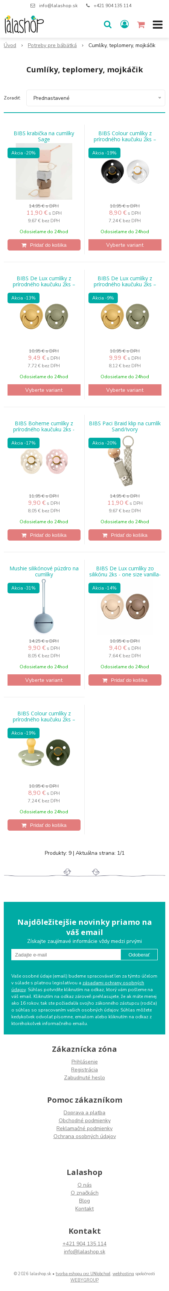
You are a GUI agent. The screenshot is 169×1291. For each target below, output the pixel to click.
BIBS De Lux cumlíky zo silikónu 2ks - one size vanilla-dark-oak (125, 574)
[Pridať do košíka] (44, 245)
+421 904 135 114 (112, 6)
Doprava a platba (84, 1112)
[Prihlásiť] (124, 24)
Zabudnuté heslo (84, 1077)
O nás (85, 1185)
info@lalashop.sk (58, 6)
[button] (107, 24)
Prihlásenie (85, 1061)
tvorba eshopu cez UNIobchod (83, 1274)
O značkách (85, 1192)
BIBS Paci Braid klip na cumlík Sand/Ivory (125, 426)
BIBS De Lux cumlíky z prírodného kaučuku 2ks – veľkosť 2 (44, 284)
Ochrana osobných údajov (84, 1136)
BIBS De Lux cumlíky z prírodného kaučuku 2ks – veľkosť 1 (125, 284)
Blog (84, 1200)
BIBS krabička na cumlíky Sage (44, 136)
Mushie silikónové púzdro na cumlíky (44, 571)
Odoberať (139, 955)
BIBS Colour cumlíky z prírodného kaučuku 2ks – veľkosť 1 (125, 139)
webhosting (123, 1274)
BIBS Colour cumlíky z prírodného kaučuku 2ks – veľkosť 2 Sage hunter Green (44, 719)
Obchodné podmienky (85, 1120)
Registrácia (84, 1069)
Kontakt (84, 1208)
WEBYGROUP (84, 1280)
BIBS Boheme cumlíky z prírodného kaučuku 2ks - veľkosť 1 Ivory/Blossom (44, 429)
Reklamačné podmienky (84, 1128)
